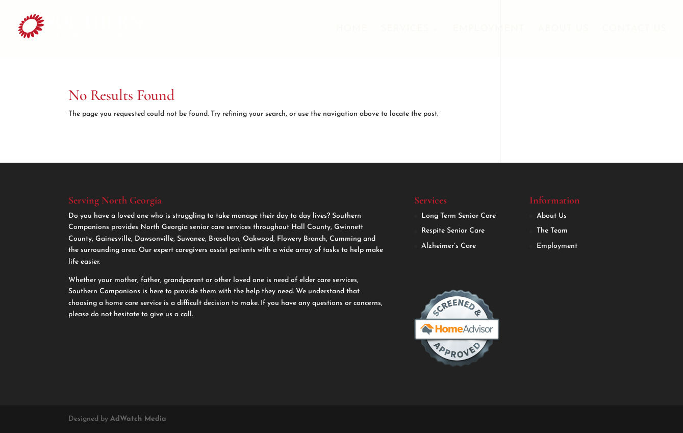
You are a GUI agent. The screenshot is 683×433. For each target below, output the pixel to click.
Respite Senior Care (453, 231)
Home (352, 30)
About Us (563, 30)
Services (405, 30)
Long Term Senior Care (458, 216)
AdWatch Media (138, 419)
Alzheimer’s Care (448, 246)
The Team (552, 231)
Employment (488, 30)
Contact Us (634, 30)
